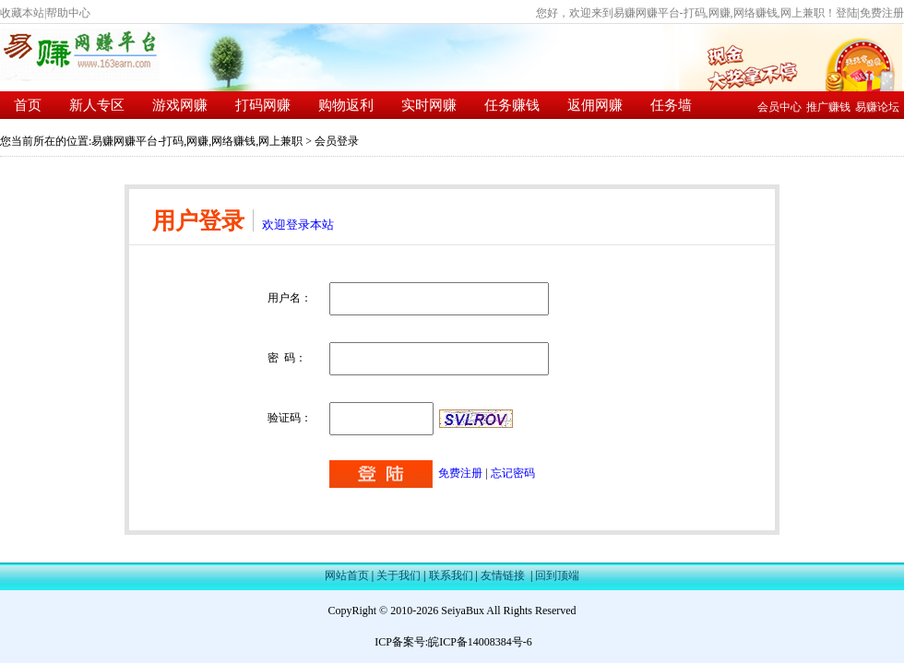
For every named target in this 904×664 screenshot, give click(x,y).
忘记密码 (513, 473)
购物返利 (346, 105)
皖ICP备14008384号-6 (480, 641)
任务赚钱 (512, 105)
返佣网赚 (595, 105)
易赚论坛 (877, 107)
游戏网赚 (180, 105)
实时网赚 (429, 105)
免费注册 (882, 12)
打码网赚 (263, 105)
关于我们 (398, 575)
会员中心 (779, 107)
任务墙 (671, 105)
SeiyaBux (462, 610)
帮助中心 (68, 12)
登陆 (847, 12)
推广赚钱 (828, 107)
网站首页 (347, 575)
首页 (28, 105)
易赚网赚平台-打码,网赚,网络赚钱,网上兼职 (197, 141)
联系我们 (451, 575)
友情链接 (503, 575)
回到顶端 (557, 575)
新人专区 (97, 105)
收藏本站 (22, 12)
